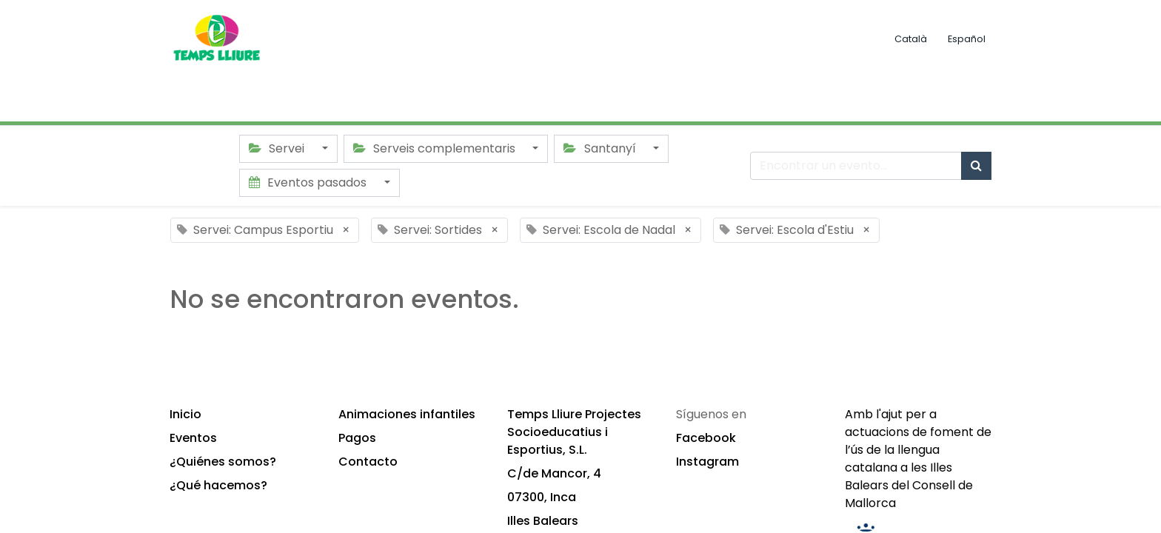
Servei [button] (278, 148)
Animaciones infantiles (406, 414)
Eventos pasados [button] (309, 182)
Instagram (707, 461)
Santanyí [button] (600, 148)
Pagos (357, 437)
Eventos (193, 437)
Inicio (185, 414)
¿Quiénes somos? (223, 461)
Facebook (706, 437)
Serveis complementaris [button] (435, 148)
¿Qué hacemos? (218, 485)
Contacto (368, 461)
